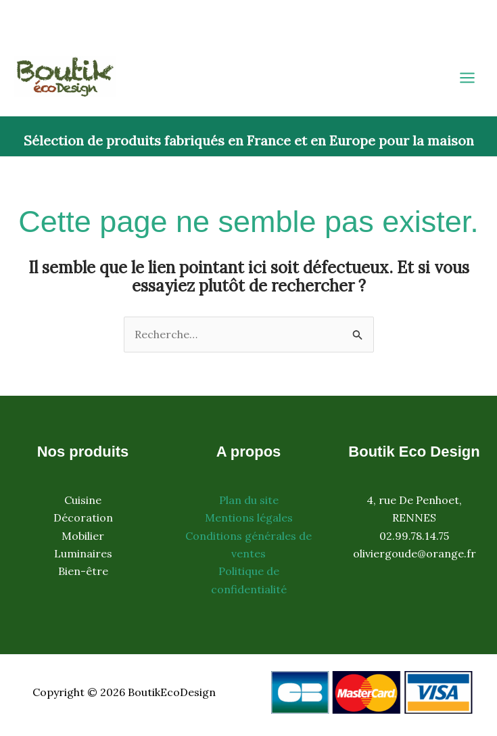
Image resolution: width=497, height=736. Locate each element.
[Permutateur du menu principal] (467, 78)
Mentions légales (249, 517)
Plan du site (249, 500)
